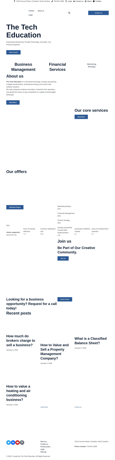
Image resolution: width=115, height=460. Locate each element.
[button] (69, 12)
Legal (31, 15)
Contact (31, 11)
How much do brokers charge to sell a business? (20, 340)
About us (41, 11)
